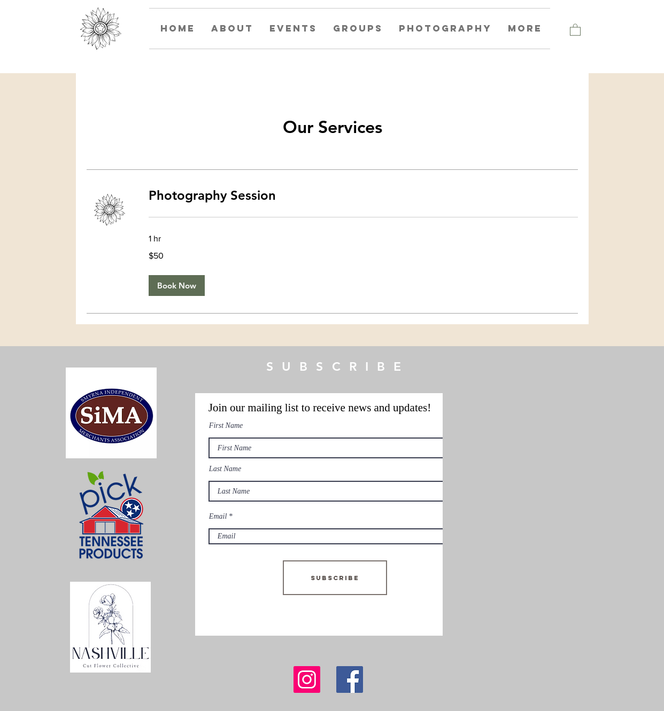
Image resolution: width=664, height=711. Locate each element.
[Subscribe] (335, 577)
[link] (363, 195)
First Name (226, 425)
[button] (575, 29)
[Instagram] (307, 679)
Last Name (225, 469)
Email (218, 516)
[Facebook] (349, 679)
